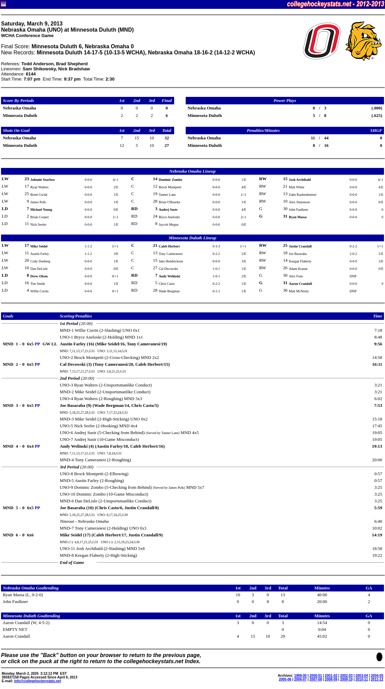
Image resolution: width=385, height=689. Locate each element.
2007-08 (315, 679)
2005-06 (285, 679)
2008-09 (331, 679)
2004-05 (377, 675)
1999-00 (300, 675)
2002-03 (346, 675)
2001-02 (331, 675)
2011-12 (377, 679)
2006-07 (300, 679)
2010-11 (361, 679)
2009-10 (346, 679)
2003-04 (361, 675)
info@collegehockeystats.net (37, 681)
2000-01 (315, 675)
